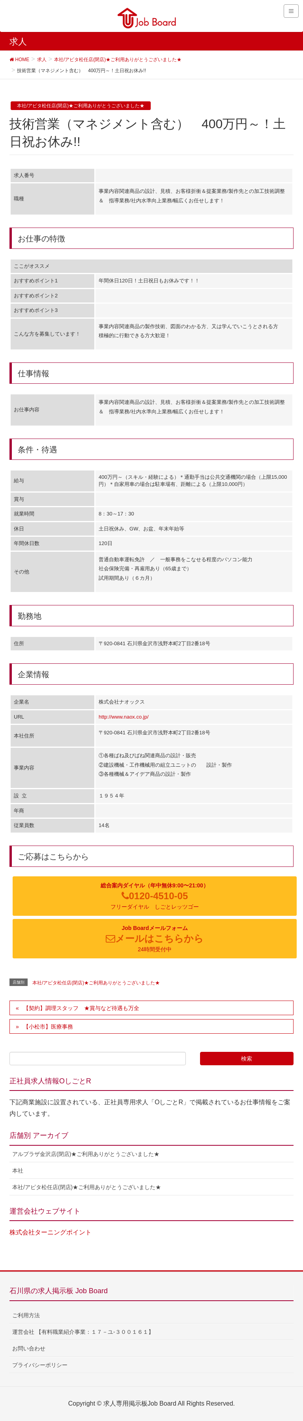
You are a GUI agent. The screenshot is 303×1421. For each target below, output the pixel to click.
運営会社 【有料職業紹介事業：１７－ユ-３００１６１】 (83, 1332)
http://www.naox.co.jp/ (123, 717)
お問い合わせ (28, 1348)
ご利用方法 (26, 1315)
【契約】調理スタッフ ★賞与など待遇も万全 (81, 1008)
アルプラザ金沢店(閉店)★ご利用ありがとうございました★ (85, 1154)
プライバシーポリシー (39, 1365)
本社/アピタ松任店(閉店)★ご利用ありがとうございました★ (80, 105)
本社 (17, 1170)
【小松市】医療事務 (53, 1026)
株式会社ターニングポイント (50, 1232)
